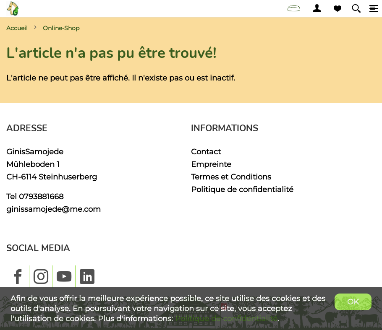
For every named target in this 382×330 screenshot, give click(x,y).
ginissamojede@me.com (53, 209)
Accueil (17, 28)
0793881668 (41, 196)
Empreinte (211, 164)
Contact (206, 151)
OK (353, 301)
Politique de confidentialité (242, 189)
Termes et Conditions (231, 176)
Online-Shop (61, 28)
